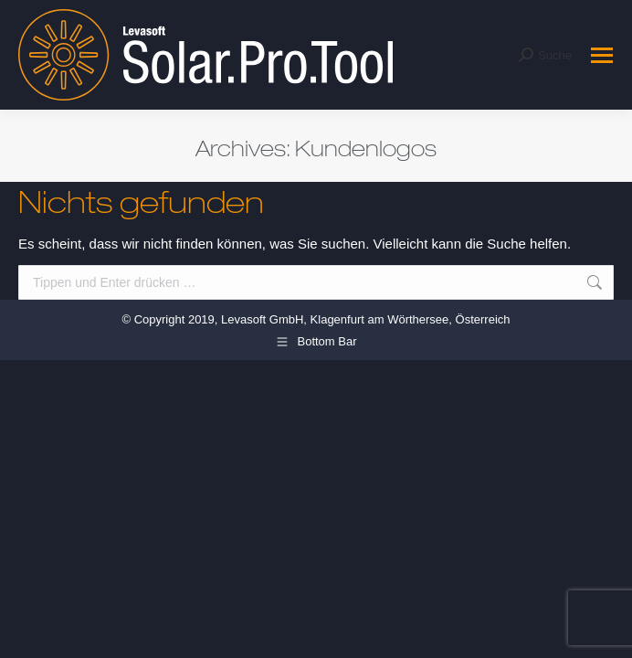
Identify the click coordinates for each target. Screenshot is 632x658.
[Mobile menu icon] (602, 55)
